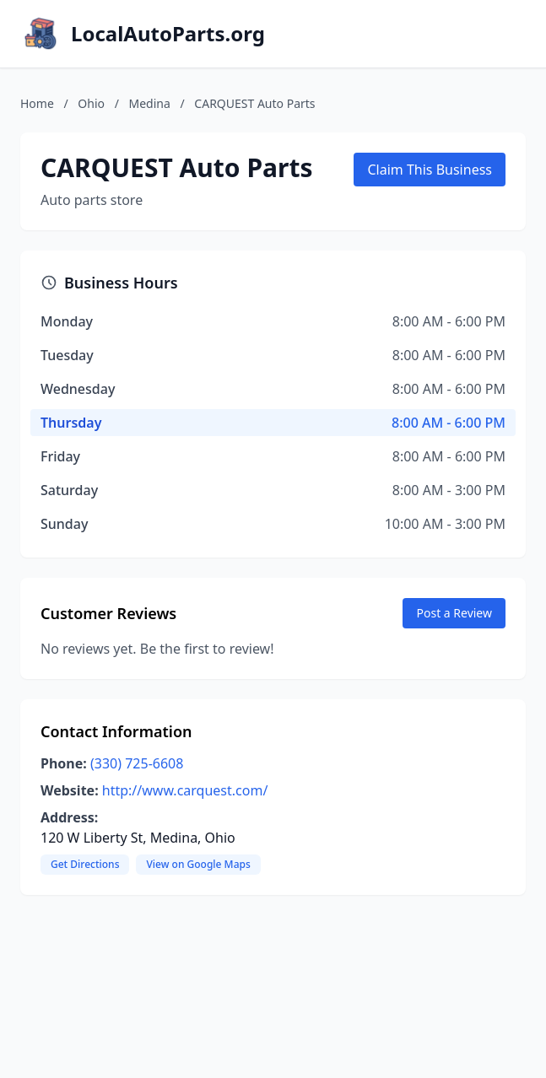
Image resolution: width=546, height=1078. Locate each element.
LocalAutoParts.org (168, 33)
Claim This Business (429, 169)
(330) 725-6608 (136, 763)
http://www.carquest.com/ (185, 790)
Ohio (91, 103)
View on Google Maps (198, 864)
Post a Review (454, 613)
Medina (149, 103)
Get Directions (85, 864)
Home (37, 103)
